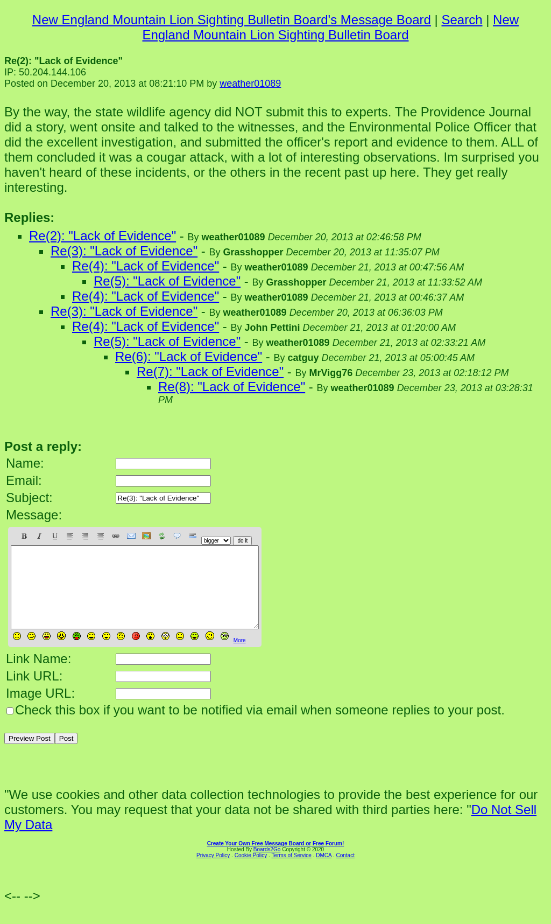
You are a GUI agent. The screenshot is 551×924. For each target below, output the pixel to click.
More (240, 656)
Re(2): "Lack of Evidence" (102, 235)
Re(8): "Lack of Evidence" (231, 386)
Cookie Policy (251, 871)
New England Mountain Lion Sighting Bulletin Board (330, 27)
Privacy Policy (213, 871)
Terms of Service (291, 871)
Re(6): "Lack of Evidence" (188, 356)
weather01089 (250, 83)
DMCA (323, 871)
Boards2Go (267, 866)
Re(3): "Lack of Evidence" (124, 251)
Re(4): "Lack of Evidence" (145, 266)
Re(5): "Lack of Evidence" (167, 281)
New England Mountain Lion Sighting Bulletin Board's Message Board (231, 19)
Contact (345, 871)
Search (461, 19)
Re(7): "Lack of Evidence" (210, 371)
